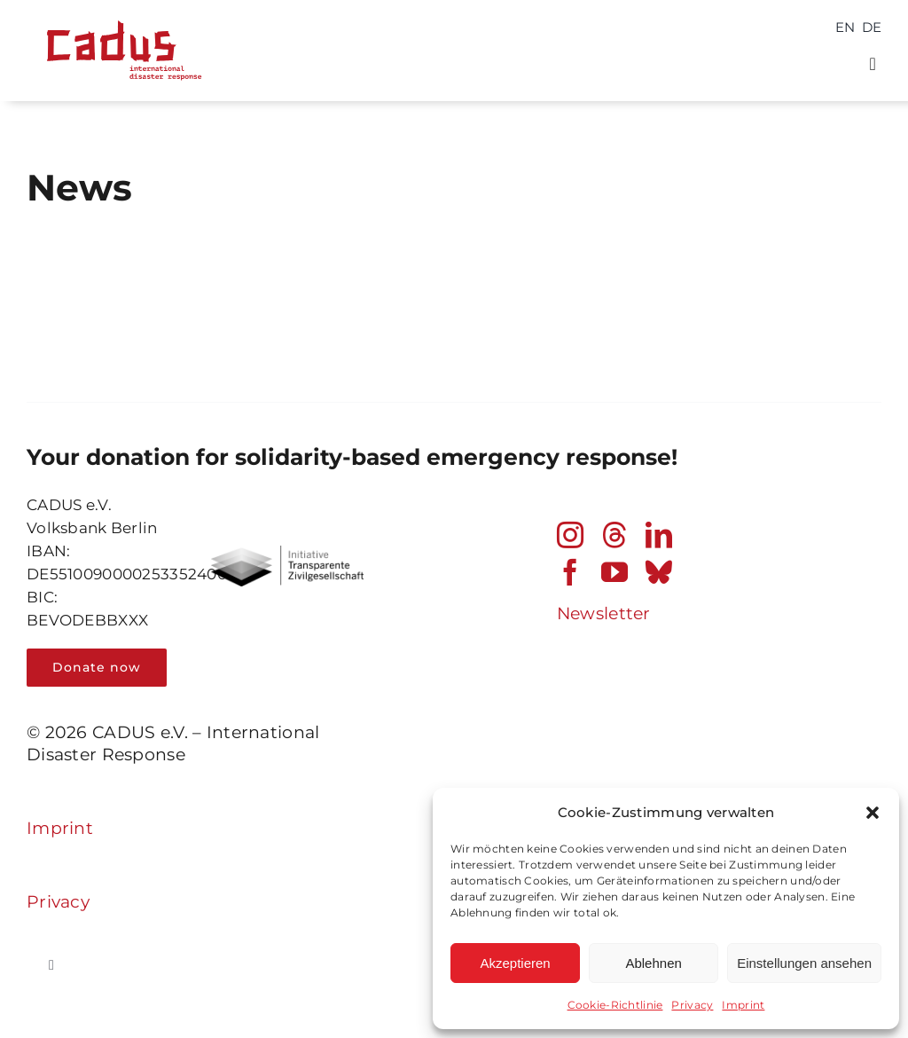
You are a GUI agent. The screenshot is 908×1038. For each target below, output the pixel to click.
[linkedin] (659, 535)
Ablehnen (653, 963)
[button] (872, 813)
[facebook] (570, 572)
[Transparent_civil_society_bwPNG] (287, 554)
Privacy (692, 1004)
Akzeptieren (515, 963)
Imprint (743, 1004)
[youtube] (614, 572)
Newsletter (604, 613)
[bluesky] (659, 572)
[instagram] (570, 535)
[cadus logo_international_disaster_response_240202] (119, 14)
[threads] (614, 535)
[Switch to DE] (871, 26)
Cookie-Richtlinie (615, 1004)
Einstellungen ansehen (804, 963)
